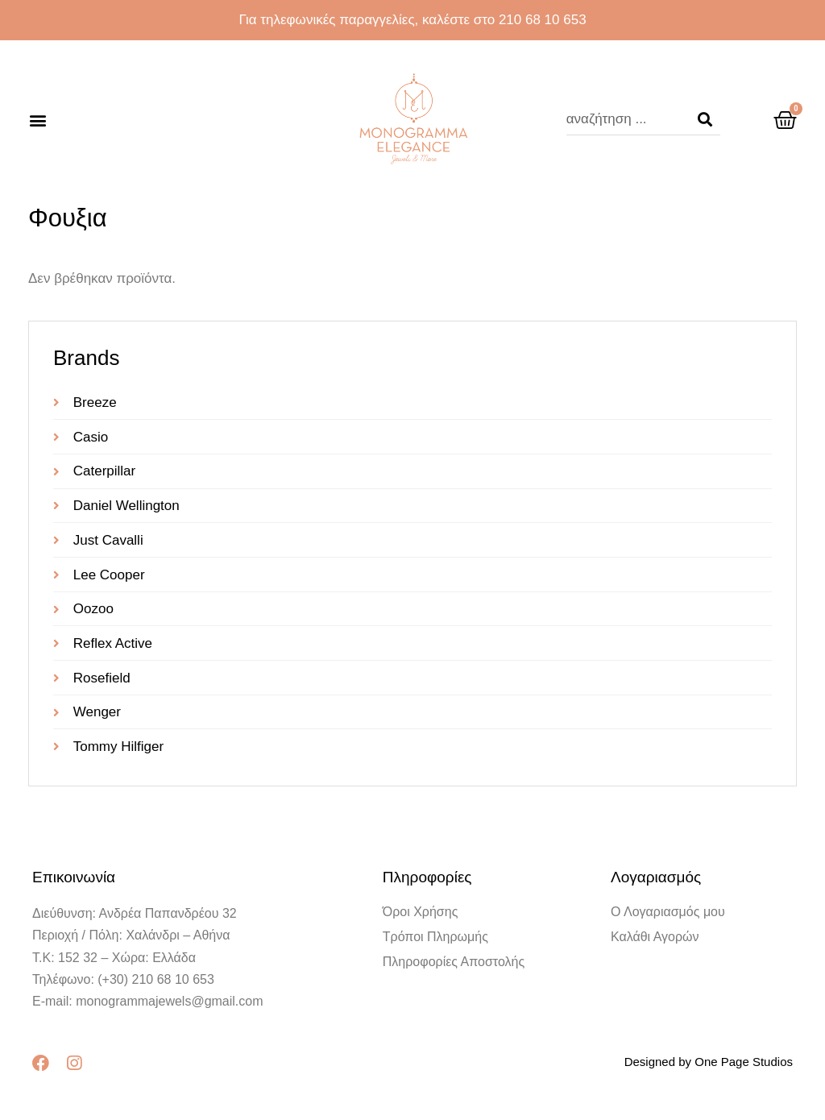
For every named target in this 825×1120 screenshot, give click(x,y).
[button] (37, 119)
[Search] (705, 119)
